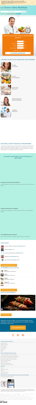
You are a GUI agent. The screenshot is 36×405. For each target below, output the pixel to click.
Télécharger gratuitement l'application (7, 376)
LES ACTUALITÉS (25, 394)
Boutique (2, 350)
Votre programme (4, 347)
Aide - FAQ (2, 370)
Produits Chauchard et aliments (6, 363)
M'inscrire (10, 11)
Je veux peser (13, 48)
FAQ (23, 395)
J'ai (15, 41)
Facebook (13, 335)
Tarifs (1, 351)
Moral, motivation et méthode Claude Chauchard (9, 357)
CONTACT (19, 395)
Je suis (14, 50)
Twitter (18, 335)
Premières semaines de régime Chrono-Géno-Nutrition (10, 356)
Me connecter (22, 11)
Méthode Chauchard (4, 344)
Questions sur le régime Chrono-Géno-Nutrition (9, 359)
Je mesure (14, 43)
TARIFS (31, 394)
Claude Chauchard (4, 343)
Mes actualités (3, 348)
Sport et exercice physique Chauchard (7, 364)
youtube (23, 335)
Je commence (17, 328)
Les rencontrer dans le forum (8, 265)
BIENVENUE (2, 394)
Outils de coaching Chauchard (6, 360)
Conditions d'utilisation (4, 369)
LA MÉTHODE (8, 394)
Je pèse (14, 46)
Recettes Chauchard (4, 361)
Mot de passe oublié (4, 373)
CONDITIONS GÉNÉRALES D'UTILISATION (7, 395)
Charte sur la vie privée (4, 372)
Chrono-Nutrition (3, 346)
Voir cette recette (5, 314)
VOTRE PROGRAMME (17, 394)
